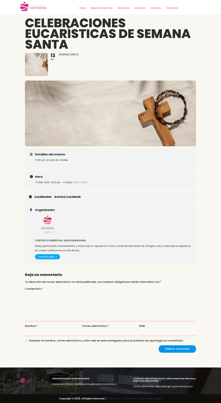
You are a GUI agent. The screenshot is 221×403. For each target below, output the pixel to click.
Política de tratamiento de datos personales (134, 398)
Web (142, 326)
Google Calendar (67, 197)
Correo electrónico (95, 326)
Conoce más (47, 257)
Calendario (43, 197)
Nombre (31, 326)
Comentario (34, 289)
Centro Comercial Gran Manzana (60, 240)
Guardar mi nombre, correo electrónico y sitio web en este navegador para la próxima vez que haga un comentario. (106, 340)
